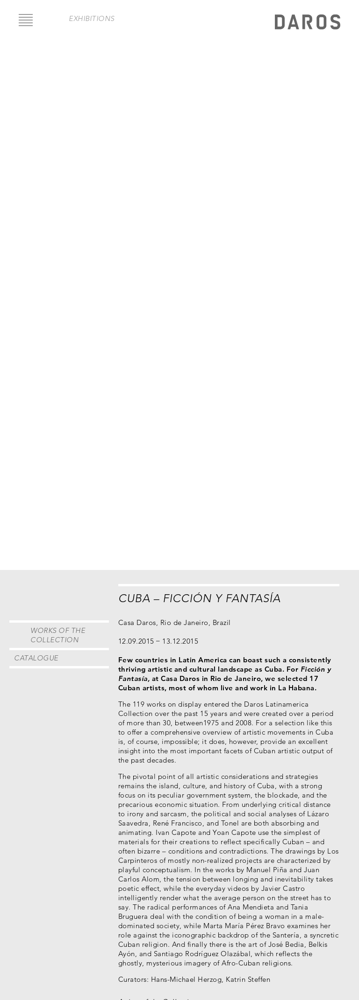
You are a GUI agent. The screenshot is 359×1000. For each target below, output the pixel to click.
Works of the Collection (57, 635)
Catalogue (36, 657)
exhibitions (92, 18)
